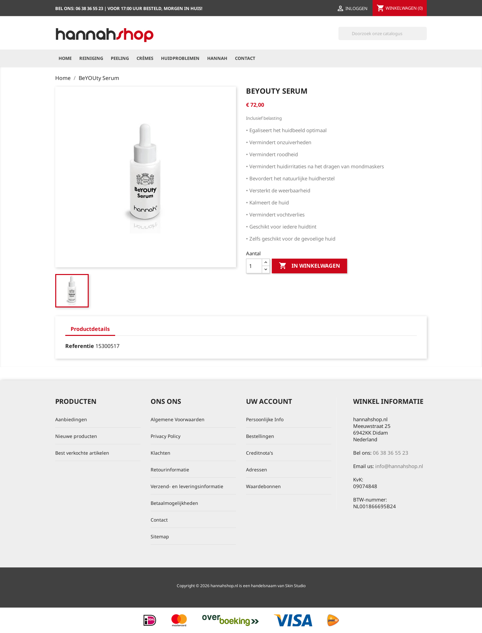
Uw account (269, 401)
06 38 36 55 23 (390, 452)
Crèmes (145, 58)
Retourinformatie (170, 469)
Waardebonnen (263, 486)
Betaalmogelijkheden (174, 503)
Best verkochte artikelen (82, 453)
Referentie (79, 346)
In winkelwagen (309, 266)
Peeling (120, 58)
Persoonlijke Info (265, 419)
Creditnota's (259, 453)
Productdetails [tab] (90, 329)
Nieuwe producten (76, 436)
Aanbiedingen (71, 419)
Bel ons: (79, 8)
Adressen (256, 469)
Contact (245, 58)
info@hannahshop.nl (399, 466)
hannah (217, 58)
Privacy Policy (165, 436)
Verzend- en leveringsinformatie (187, 486)
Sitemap (160, 536)
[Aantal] (254, 266)
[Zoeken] (382, 33)
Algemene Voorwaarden (178, 419)
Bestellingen (260, 436)
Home (65, 58)
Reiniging (91, 58)
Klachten (160, 453)
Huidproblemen (180, 58)
